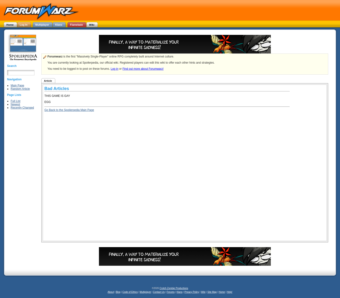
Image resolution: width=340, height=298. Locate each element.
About (111, 292)
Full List (15, 101)
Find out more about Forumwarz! (143, 68)
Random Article (20, 88)
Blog (118, 292)
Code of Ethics (130, 292)
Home (222, 292)
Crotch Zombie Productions (174, 288)
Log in (115, 68)
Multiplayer (145, 292)
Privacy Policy (191, 292)
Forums (171, 292)
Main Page (17, 85)
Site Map (212, 292)
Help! (229, 292)
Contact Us (159, 292)
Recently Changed (22, 107)
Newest (15, 104)
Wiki (203, 292)
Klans (180, 292)
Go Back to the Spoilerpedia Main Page (69, 110)
